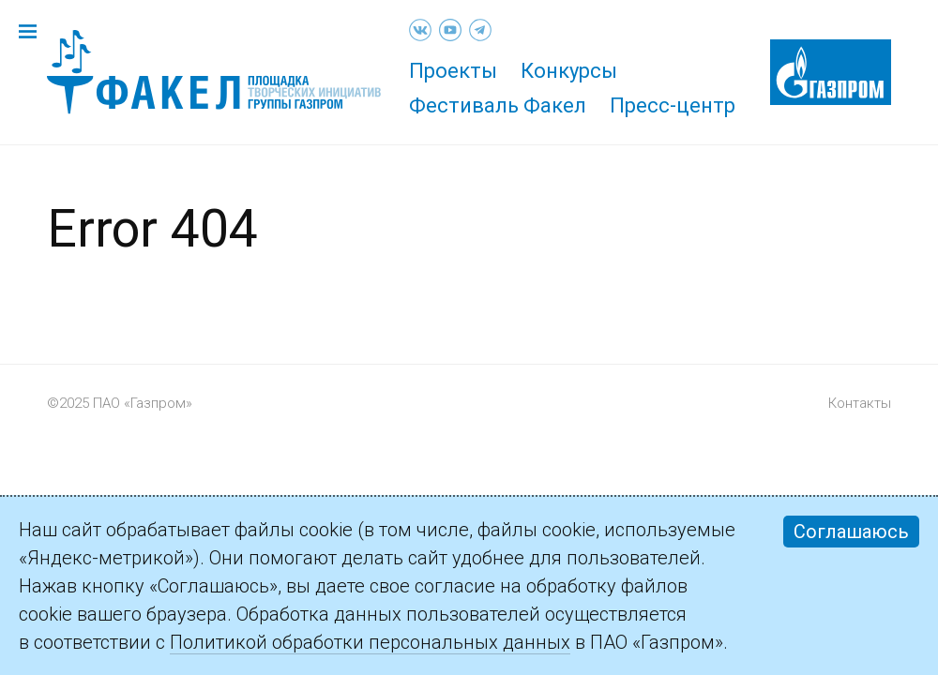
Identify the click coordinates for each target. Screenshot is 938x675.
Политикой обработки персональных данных (370, 642)
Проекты (453, 70)
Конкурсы (569, 70)
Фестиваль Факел (497, 105)
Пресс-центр (672, 105)
